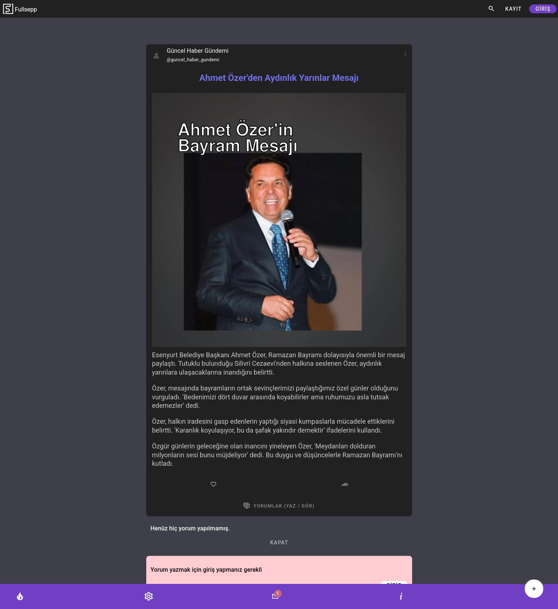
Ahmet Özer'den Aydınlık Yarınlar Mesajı (279, 78)
